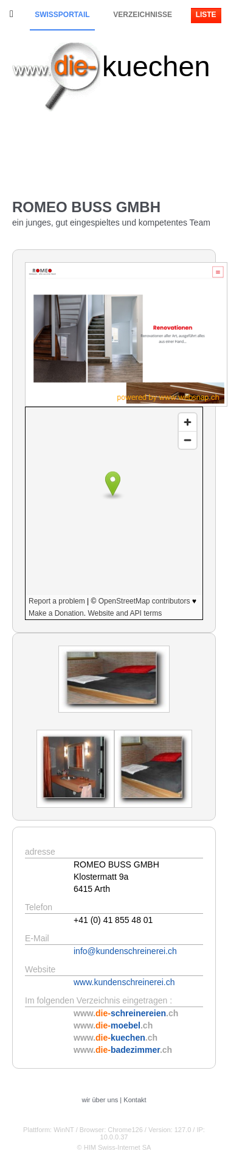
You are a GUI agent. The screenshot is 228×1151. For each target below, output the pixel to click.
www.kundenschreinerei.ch (124, 982)
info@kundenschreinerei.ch (125, 951)
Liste (206, 14)
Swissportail (62, 14)
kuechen (156, 66)
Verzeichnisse (142, 14)
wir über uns (99, 1099)
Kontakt (134, 1099)
